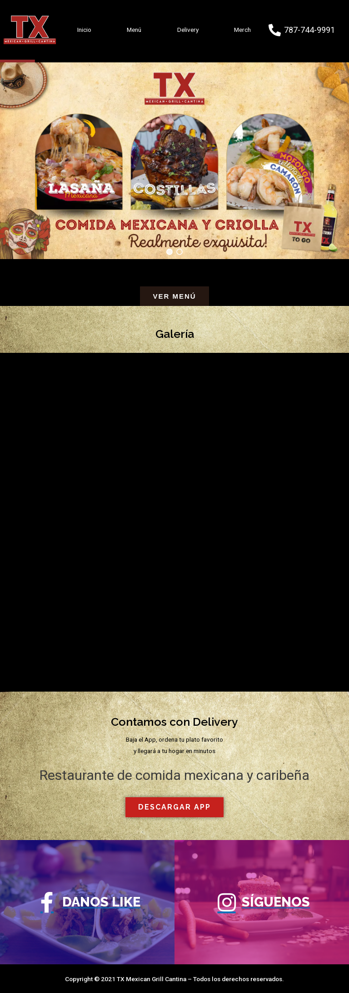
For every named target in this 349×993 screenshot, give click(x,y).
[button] (169, 252)
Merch (242, 29)
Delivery (188, 29)
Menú (134, 29)
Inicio (84, 29)
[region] (174, 160)
